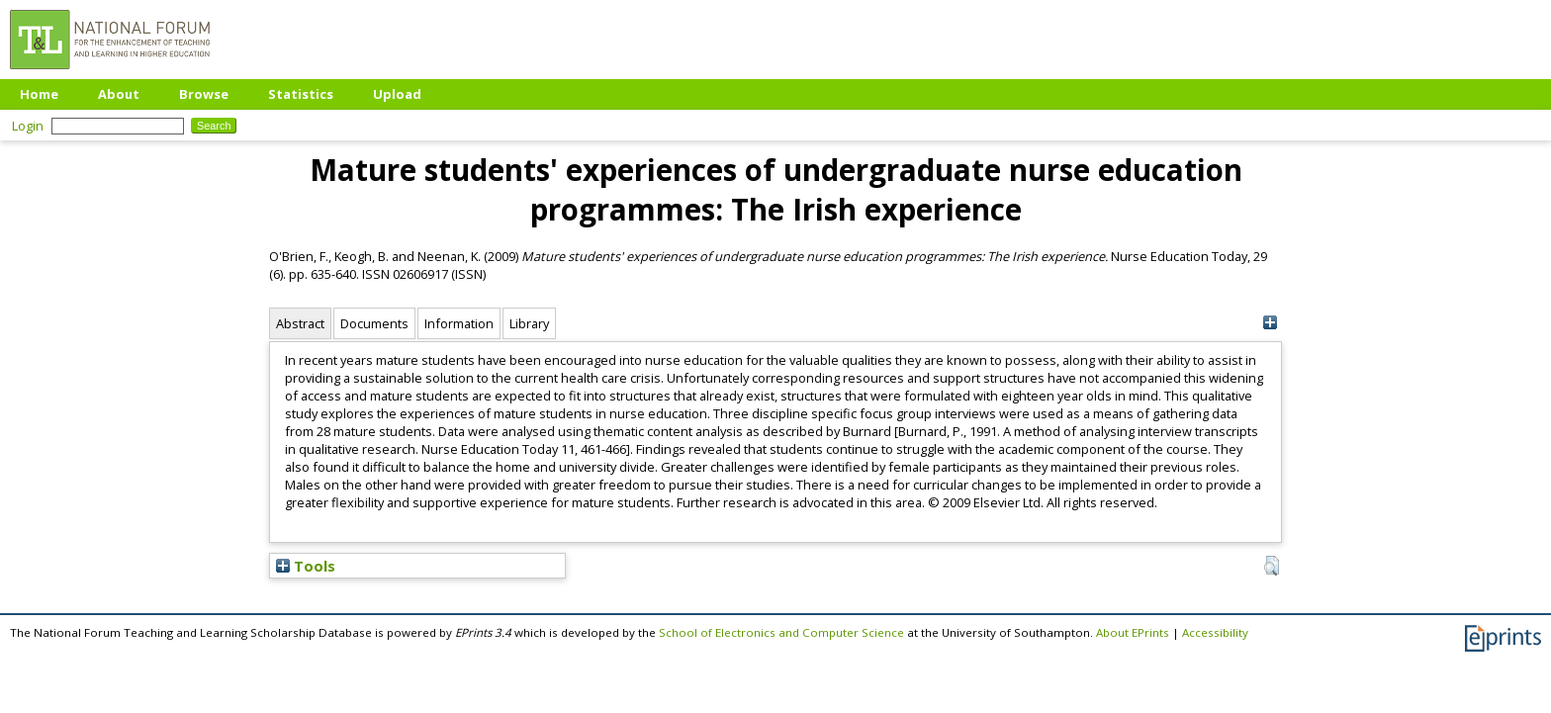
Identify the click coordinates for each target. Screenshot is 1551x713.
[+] (1269, 322)
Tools (305, 566)
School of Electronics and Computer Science (781, 632)
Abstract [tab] (300, 323)
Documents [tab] (374, 323)
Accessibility (1215, 632)
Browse (203, 94)
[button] (1271, 566)
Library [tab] (529, 323)
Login (28, 125)
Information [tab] (459, 323)
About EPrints (1132, 632)
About (118, 94)
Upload (397, 94)
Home (39, 94)
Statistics (300, 94)
